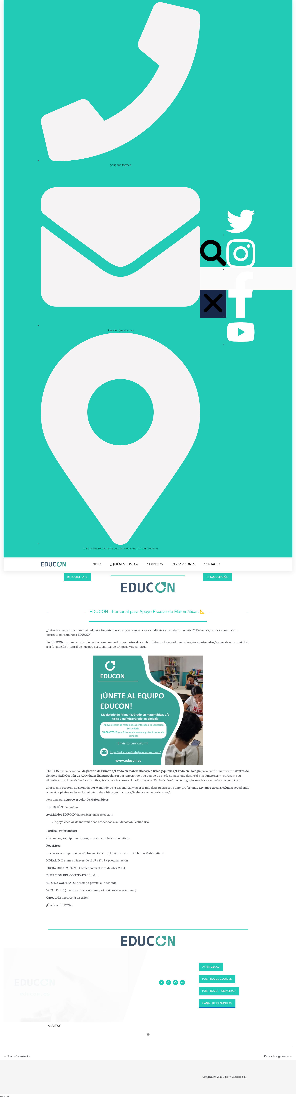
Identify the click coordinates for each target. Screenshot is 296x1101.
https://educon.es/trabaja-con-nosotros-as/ (138, 792)
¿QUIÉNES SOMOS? (124, 564)
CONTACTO (212, 564)
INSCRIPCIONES (183, 564)
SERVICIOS (155, 564)
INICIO (96, 564)
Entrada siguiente (278, 1056)
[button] (213, 254)
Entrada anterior (17, 1056)
